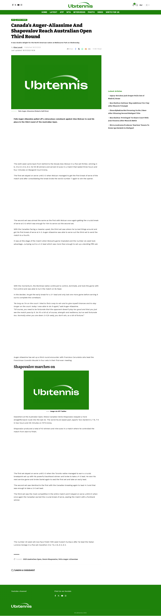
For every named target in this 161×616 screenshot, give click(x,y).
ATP (13, 20)
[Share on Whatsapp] (82, 49)
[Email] (85, 49)
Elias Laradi (18, 48)
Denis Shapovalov (50, 559)
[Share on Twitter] (78, 49)
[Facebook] (13, 5)
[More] (89, 49)
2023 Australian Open (32, 559)
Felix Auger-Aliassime (68, 559)
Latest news (22, 20)
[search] (137, 5)
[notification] (133, 5)
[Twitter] (15, 5)
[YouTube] (18, 5)
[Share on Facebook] (75, 49)
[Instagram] (21, 5)
